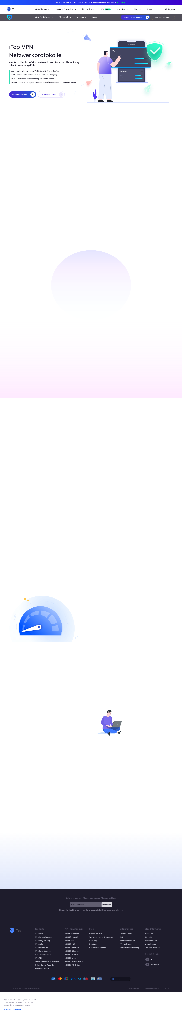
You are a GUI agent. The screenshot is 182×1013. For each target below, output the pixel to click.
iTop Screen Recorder (44, 953)
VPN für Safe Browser (74, 977)
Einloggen (170, 9)
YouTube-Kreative (152, 963)
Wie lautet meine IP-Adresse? (101, 953)
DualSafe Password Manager (47, 977)
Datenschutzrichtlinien (152, 1004)
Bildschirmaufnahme (97, 963)
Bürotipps (93, 960)
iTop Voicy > (121, 2)
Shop (149, 9)
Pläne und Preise (42, 984)
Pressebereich (151, 956)
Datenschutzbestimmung (20, 1005)
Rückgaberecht (134, 1004)
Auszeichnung (150, 960)
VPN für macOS (71, 953)
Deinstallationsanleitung (129, 963)
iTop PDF (38, 974)
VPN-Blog (93, 956)
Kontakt (148, 953)
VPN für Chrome (72, 967)
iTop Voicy (39, 960)
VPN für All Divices (72, 981)
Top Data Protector (43, 970)
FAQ (121, 953)
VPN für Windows (72, 949)
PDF (106, 9)
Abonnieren (106, 920)
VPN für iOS (70, 960)
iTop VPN (39, 949)
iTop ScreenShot (41, 963)
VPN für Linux (70, 974)
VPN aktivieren (126, 960)
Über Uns (149, 949)
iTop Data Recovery (43, 967)
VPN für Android (72, 963)
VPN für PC (69, 956)
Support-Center (126, 949)
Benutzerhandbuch (127, 956)
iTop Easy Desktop (42, 956)
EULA (167, 1004)
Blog (94, 17)
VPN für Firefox (71, 970)
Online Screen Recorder (44, 981)
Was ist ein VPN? (96, 949)
